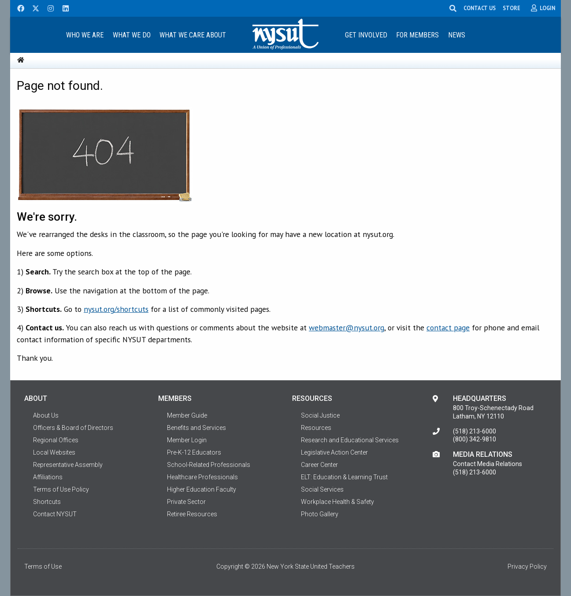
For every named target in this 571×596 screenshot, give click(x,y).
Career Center (319, 464)
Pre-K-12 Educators (194, 452)
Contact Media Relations (487, 463)
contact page (448, 327)
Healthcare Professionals (202, 477)
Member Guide (187, 415)
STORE (511, 7)
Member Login (187, 440)
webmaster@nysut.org (346, 327)
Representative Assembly (68, 464)
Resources (316, 427)
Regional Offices (55, 440)
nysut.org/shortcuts (116, 309)
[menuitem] (84, 34)
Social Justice (320, 415)
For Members (417, 35)
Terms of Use (43, 566)
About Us (46, 415)
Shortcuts (47, 501)
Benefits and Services (196, 427)
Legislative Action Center (334, 452)
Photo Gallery (319, 514)
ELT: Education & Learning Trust (344, 477)
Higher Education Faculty (201, 489)
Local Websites (54, 452)
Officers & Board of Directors (73, 427)
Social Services (322, 489)
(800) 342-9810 (474, 439)
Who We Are (85, 35)
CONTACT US (479, 7)
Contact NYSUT (55, 514)
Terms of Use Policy (61, 489)
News (456, 35)
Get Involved (366, 35)
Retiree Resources (192, 514)
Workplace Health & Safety (337, 501)
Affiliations (48, 477)
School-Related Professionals (208, 464)
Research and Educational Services (350, 440)
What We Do (132, 35)
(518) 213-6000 (474, 431)
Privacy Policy (527, 566)
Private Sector (186, 501)
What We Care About (192, 35)
